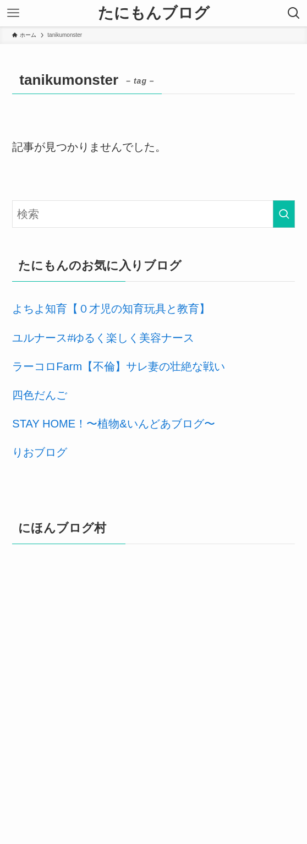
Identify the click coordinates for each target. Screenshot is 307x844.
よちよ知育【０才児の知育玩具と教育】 (111, 309)
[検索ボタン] (294, 13)
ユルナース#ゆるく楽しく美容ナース (103, 338)
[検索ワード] (153, 214)
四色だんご (39, 395)
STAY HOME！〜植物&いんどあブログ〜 (113, 424)
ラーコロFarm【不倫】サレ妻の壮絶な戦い (118, 366)
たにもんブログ (154, 13)
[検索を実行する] (284, 214)
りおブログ (39, 452)
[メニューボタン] (13, 13)
